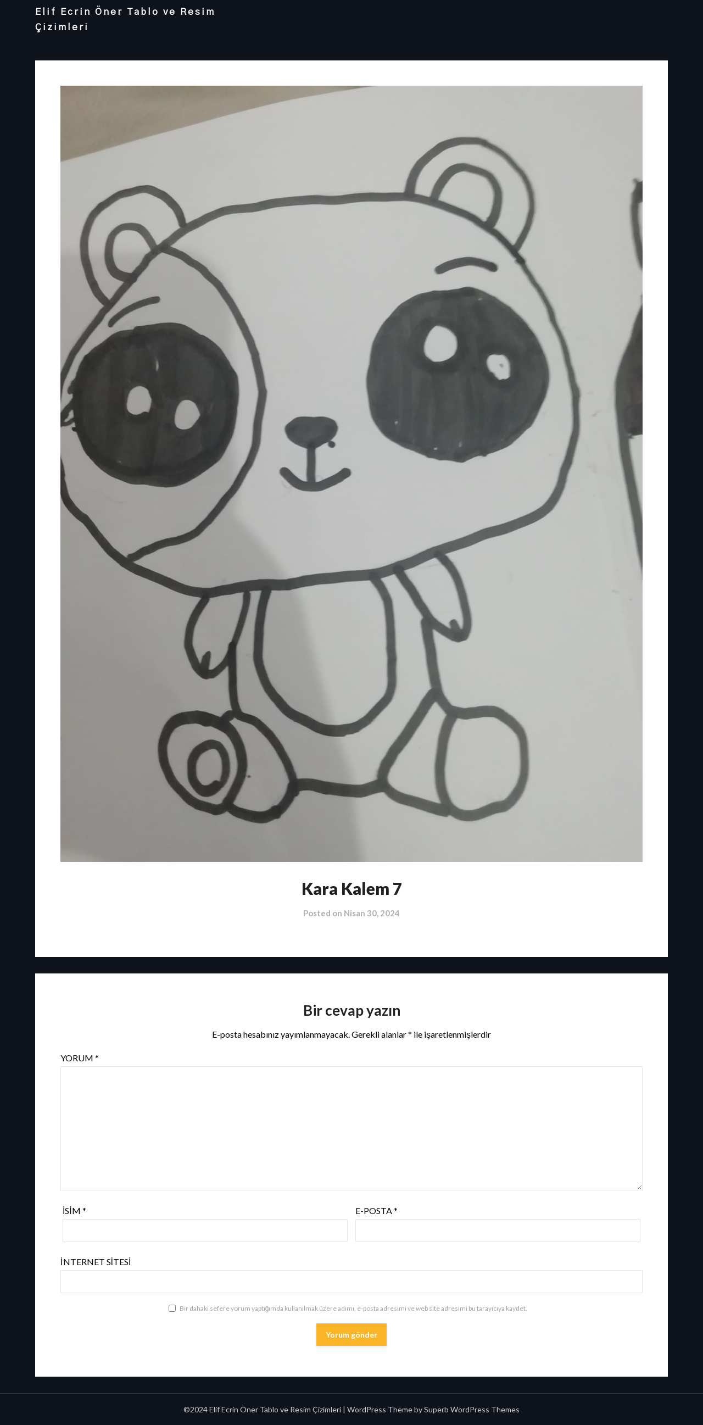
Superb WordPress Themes (472, 1409)
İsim (74, 1210)
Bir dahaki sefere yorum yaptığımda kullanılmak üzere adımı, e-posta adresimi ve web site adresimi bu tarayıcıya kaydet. (354, 1308)
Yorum (79, 1058)
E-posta (376, 1210)
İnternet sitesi (95, 1261)
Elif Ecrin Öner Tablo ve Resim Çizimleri (125, 19)
